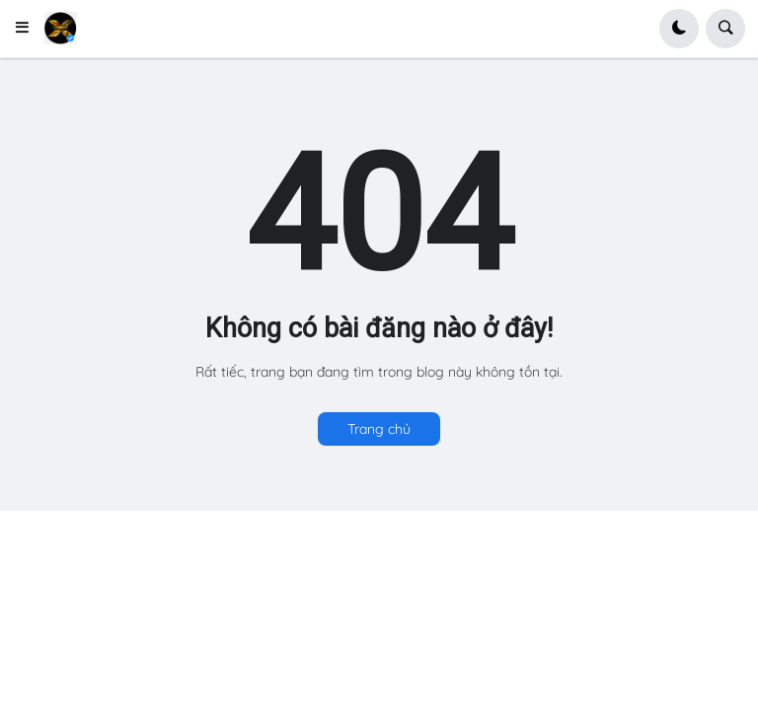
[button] (28, 28)
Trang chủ (379, 429)
